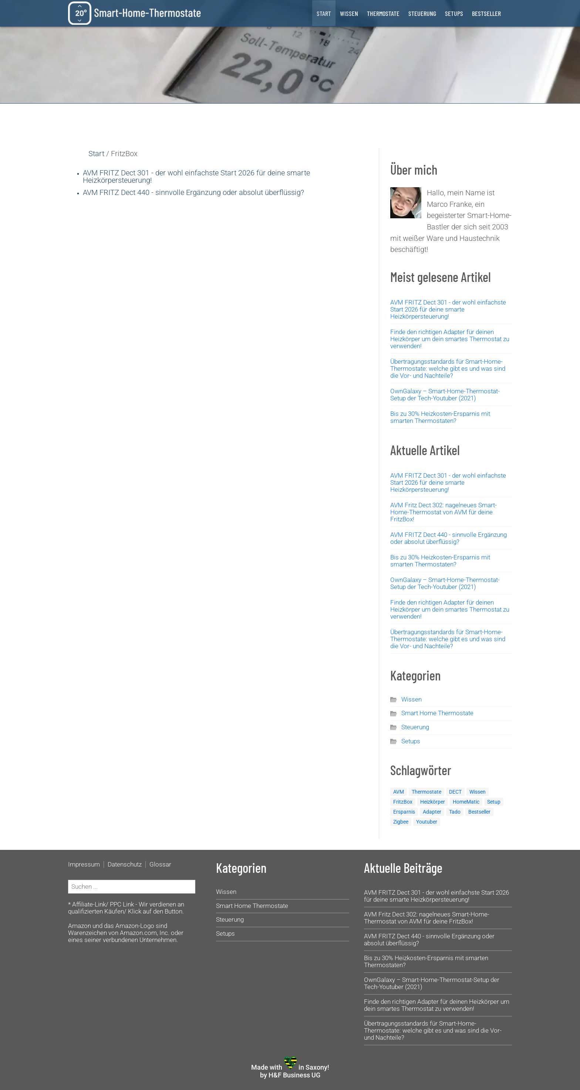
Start (324, 13)
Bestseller (486, 13)
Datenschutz (125, 864)
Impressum (84, 864)
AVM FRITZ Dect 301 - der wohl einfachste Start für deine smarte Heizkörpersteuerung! (196, 176)
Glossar (160, 864)
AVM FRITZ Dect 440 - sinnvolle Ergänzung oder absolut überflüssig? (193, 192)
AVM (398, 792)
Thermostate (383, 13)
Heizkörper (432, 802)
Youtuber (426, 822)
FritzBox (402, 802)
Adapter (432, 812)
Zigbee (400, 822)
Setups (454, 13)
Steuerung (422, 13)
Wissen (349, 13)
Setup (493, 802)
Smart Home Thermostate (437, 713)
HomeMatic (466, 802)
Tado (455, 812)
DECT (455, 792)
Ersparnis (404, 812)
